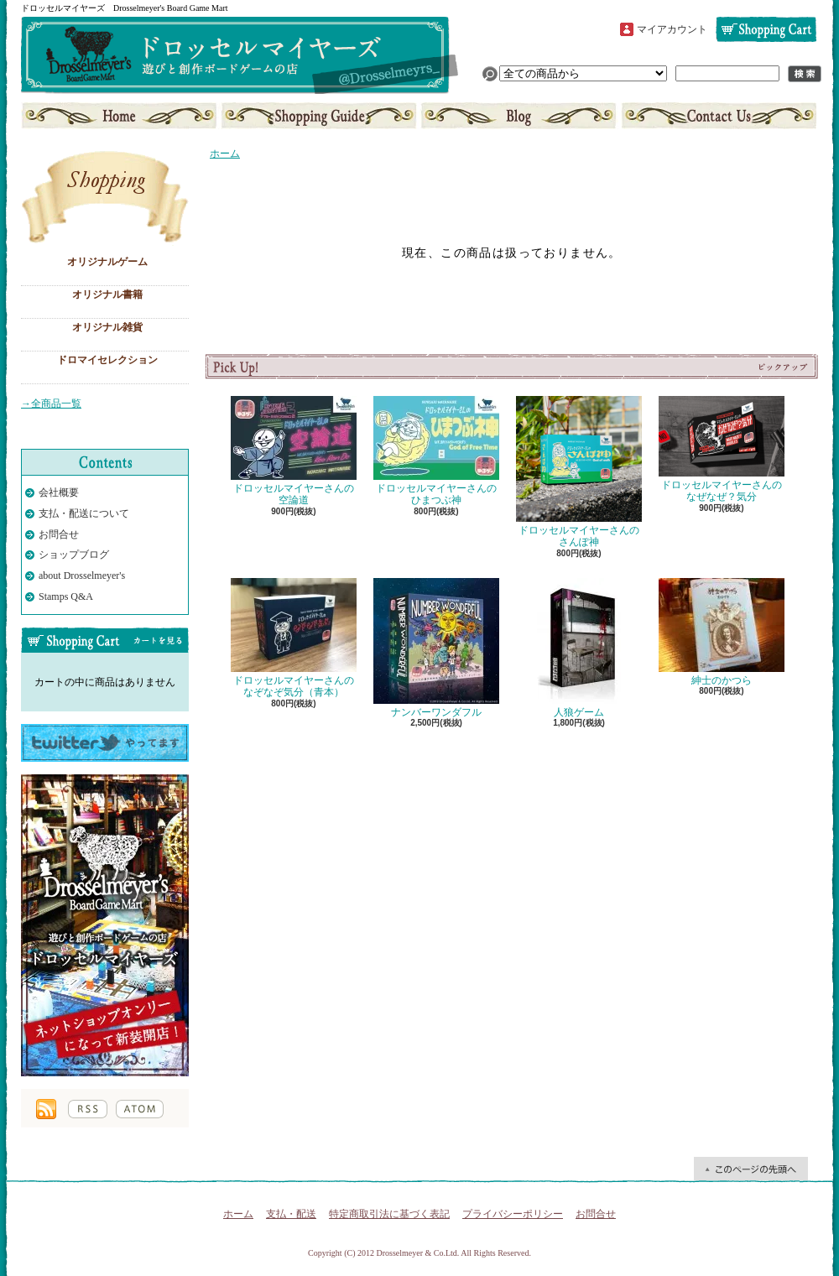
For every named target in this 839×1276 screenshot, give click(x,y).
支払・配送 (291, 1214)
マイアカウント (672, 29)
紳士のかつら (721, 632)
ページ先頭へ (751, 1168)
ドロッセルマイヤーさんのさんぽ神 (579, 472)
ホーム (120, 115)
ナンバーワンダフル (436, 648)
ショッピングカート (766, 29)
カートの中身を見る (105, 640)
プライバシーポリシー (512, 1214)
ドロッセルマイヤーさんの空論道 (294, 451)
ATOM (140, 1109)
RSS (87, 1109)
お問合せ (717, 115)
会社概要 (59, 492)
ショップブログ (518, 115)
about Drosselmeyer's (82, 575)
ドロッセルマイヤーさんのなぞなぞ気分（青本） (294, 638)
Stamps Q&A (66, 596)
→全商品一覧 (51, 403)
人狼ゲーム (579, 648)
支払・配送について (319, 115)
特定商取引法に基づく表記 (389, 1214)
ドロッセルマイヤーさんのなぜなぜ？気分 (721, 449)
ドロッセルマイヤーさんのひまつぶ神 (436, 451)
